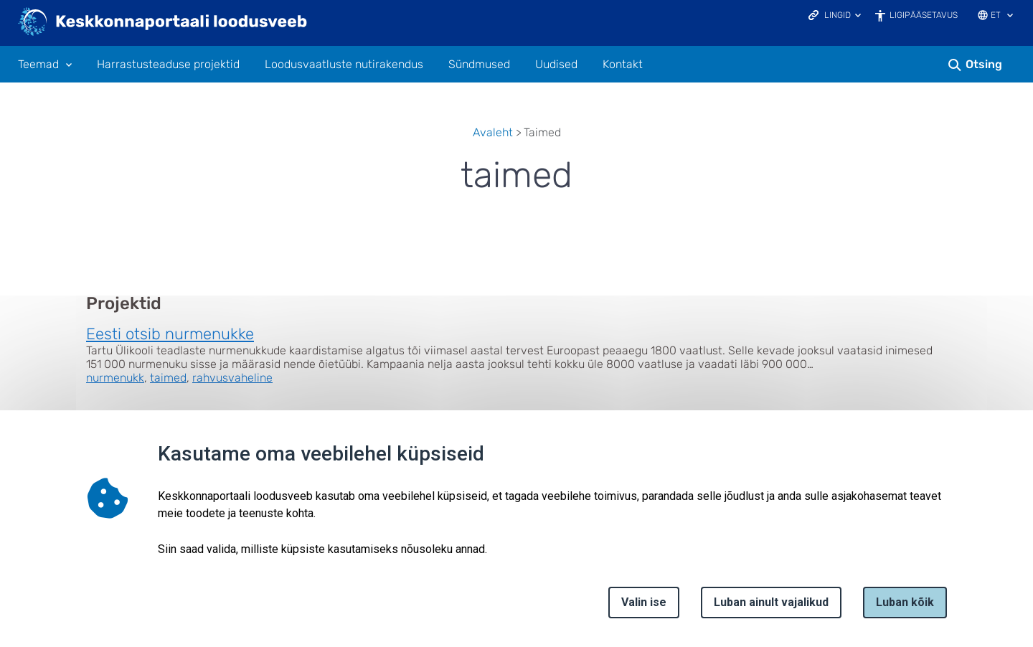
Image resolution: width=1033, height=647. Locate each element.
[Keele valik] (1010, 16)
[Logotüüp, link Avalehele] (163, 23)
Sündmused (479, 64)
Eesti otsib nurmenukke (170, 334)
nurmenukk (115, 377)
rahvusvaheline (232, 377)
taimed (168, 377)
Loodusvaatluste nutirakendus (344, 64)
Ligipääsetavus (924, 15)
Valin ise (643, 602)
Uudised (556, 64)
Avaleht (493, 132)
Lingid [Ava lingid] (837, 15)
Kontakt (623, 64)
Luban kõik (905, 602)
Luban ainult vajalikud (771, 602)
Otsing (984, 64)
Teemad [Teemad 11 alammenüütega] (38, 64)
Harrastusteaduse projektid (168, 64)
